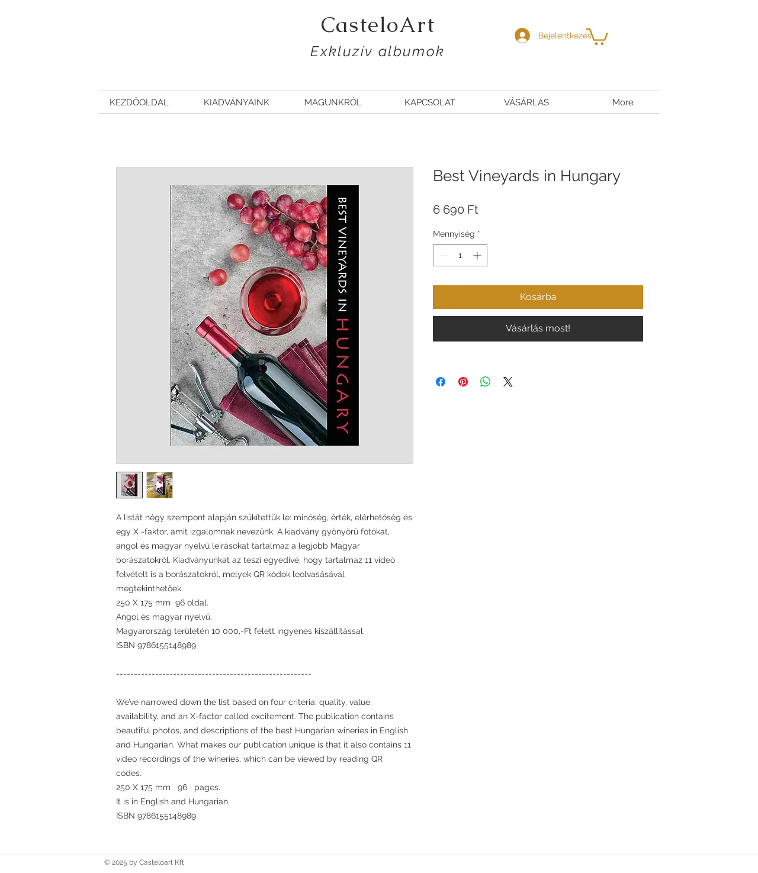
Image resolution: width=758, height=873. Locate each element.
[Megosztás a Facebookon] (440, 382)
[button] (597, 36)
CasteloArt (378, 24)
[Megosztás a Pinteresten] (463, 382)
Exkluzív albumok (377, 51)
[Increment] (478, 255)
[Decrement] (442, 255)
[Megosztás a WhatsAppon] (485, 382)
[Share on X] (508, 382)
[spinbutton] (460, 255)
